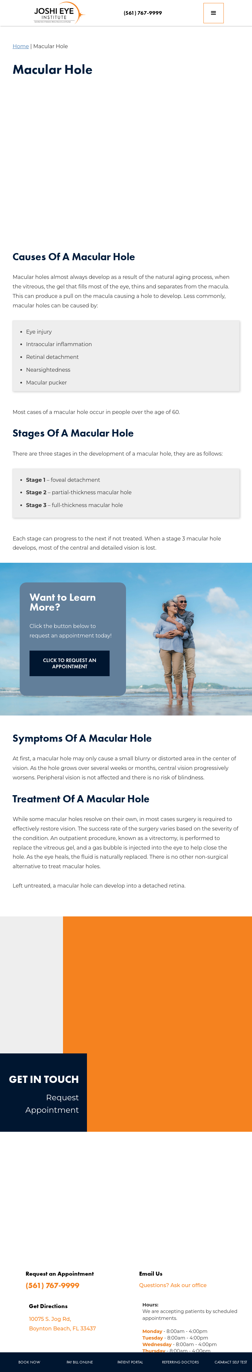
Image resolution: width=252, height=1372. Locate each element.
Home (20, 46)
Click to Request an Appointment (69, 663)
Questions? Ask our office (173, 1285)
